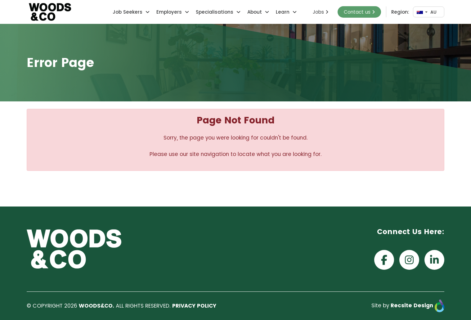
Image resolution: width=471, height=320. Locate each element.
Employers (169, 12)
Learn (282, 12)
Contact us (359, 12)
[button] (147, 12)
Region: (400, 12)
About (254, 12)
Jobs (320, 12)
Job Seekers (127, 12)
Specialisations (214, 12)
